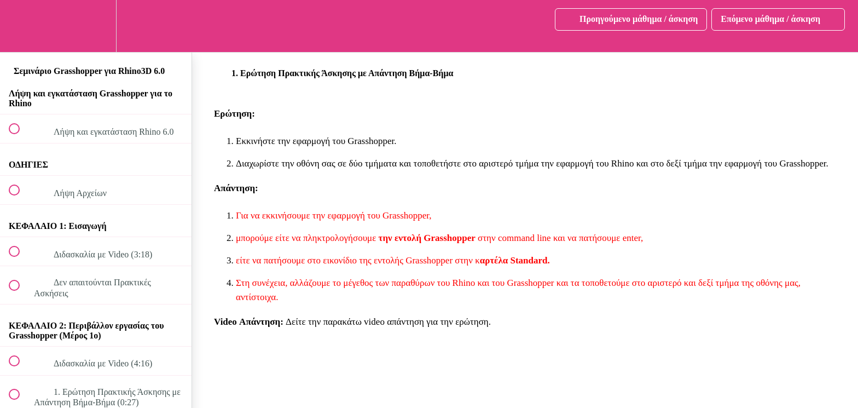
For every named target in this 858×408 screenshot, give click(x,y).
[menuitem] (96, 26)
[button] (20, 26)
